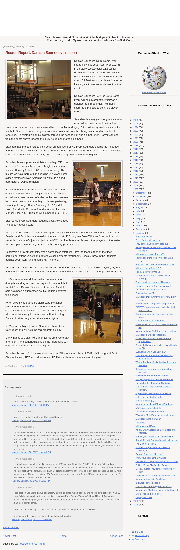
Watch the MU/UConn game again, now (155, 415)
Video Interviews (144, 236)
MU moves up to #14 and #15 (150, 254)
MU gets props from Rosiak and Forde (154, 379)
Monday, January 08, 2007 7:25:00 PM (31, 405)
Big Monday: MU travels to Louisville (153, 393)
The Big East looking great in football (154, 486)
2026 (136, 120)
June (138, 214)
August (139, 207)
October (140, 200)
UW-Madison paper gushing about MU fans (157, 461)
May (138, 218)
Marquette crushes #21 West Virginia (154, 404)
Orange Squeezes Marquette (150, 454)
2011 (136, 174)
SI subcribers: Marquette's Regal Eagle (155, 303)
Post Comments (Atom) (32, 543)
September (141, 204)
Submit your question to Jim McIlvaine (154, 436)
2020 (136, 142)
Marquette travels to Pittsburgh (151, 335)
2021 (136, 138)
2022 (136, 134)
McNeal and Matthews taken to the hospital (157, 490)
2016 (136, 156)
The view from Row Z (146, 444)
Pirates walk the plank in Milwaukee (153, 282)
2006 (136, 501)
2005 (136, 504)
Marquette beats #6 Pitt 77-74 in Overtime (156, 331)
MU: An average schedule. (149, 408)
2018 (136, 149)
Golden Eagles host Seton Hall (151, 289)
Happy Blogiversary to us (148, 272)
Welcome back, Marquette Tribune (152, 375)
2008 (136, 185)
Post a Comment (11, 527)
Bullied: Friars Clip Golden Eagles (152, 465)
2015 (136, 160)
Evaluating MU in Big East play (151, 352)
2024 (136, 127)
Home (63, 535)
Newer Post (9, 535)
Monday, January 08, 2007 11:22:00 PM (31, 420)
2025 (136, 123)
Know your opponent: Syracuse (151, 458)
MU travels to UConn (146, 426)
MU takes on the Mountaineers (151, 411)
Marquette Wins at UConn (148, 419)
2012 (136, 171)
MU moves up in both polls (149, 494)
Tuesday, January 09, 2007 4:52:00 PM (31, 481)
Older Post (116, 535)
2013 (136, 167)
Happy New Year (144, 497)
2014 (136, 163)
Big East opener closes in (148, 483)
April (138, 222)
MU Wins (140, 422)
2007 (136, 189)
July (138, 211)
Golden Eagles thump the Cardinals (153, 383)
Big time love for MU (145, 293)
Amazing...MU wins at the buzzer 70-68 (155, 264)
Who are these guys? (146, 400)
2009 (136, 182)
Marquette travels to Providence (151, 479)
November (141, 196)
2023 (136, 131)
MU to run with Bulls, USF (148, 268)
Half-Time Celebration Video (149, 397)
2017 (136, 153)
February (140, 229)
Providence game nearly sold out (152, 244)
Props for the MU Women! (148, 240)
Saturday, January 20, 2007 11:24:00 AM (32, 519)
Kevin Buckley (142, 535)
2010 (136, 178)
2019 (136, 145)
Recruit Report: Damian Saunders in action (41, 52)
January (140, 233)
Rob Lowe (140, 539)
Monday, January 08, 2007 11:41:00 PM (31, 452)
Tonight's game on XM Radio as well (153, 286)
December (141, 193)
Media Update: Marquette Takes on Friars (156, 475)
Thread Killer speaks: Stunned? (151, 320)
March (139, 225)
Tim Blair (139, 532)
